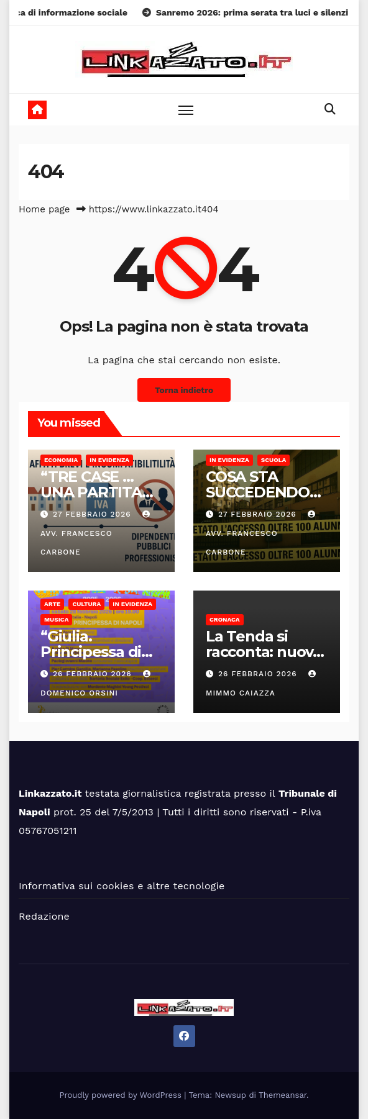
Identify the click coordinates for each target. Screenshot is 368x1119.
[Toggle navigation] (186, 110)
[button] (330, 109)
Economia (61, 459)
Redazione (44, 916)
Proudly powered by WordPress (122, 1095)
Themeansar (282, 1095)
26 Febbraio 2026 (94, 673)
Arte (52, 603)
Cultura (86, 603)
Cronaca (224, 619)
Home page (44, 209)
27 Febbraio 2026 (93, 514)
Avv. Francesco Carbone (96, 533)
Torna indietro (184, 390)
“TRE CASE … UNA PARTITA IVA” (91, 492)
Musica (56, 619)
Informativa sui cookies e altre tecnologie (121, 886)
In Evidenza (109, 459)
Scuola (274, 459)
